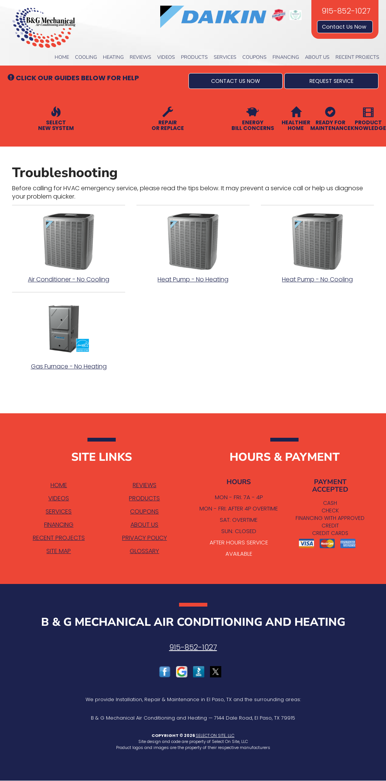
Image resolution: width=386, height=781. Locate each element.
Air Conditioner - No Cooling (68, 248)
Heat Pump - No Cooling (317, 248)
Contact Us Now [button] (345, 27)
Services (225, 57)
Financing (286, 57)
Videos (166, 57)
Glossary (144, 551)
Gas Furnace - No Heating (68, 335)
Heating (113, 57)
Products (194, 57)
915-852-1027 (193, 647)
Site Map (58, 551)
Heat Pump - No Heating (193, 248)
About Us (317, 57)
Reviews (140, 57)
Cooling (86, 57)
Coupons (254, 57)
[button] (235, 81)
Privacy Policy (144, 537)
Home (62, 57)
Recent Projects (357, 57)
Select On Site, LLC (215, 735)
